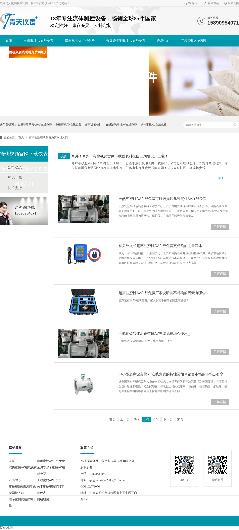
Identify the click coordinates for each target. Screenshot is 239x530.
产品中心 (163, 41)
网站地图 (233, 3)
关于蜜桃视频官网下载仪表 (81, 52)
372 (136, 419)
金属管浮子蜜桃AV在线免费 (125, 41)
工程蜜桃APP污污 (193, 41)
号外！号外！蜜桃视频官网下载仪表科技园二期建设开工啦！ (120, 156)
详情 (220, 178)
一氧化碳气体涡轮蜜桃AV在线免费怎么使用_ (154, 333)
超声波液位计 (93, 124)
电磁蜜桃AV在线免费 (38, 41)
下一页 (168, 419)
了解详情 (220, 226)
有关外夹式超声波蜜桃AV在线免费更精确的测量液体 (160, 246)
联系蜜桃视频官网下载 (128, 52)
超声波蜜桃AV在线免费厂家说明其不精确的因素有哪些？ (164, 293)
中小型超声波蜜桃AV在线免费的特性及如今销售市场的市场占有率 (171, 374)
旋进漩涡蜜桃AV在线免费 (121, 124)
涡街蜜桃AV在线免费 (80, 41)
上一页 (125, 419)
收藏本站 (213, 3)
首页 (9, 41)
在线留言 (193, 3)
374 (156, 419)
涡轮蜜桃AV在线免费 (154, 124)
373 (146, 419)
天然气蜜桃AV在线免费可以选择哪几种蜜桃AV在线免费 (162, 199)
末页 (180, 419)
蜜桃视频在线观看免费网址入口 (28, 52)
